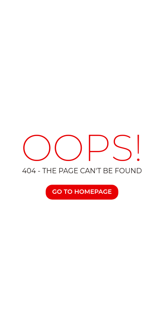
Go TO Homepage (82, 192)
